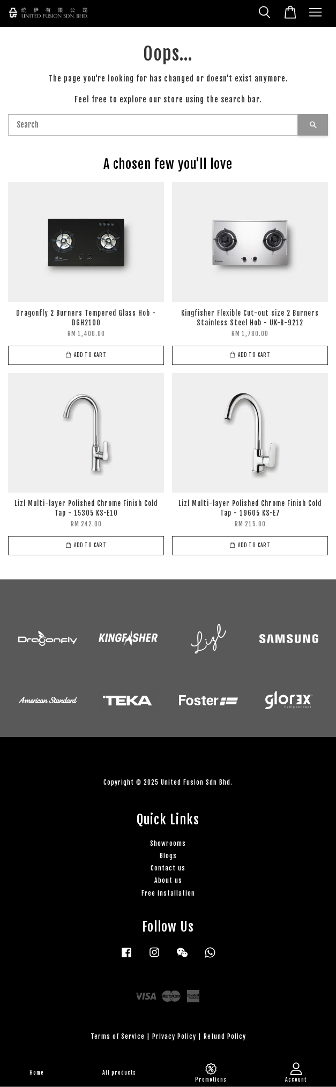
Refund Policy (225, 1036)
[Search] (153, 125)
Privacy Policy (174, 1036)
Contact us (168, 868)
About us (168, 880)
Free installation (168, 893)
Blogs (168, 856)
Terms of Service (118, 1036)
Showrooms (168, 843)
